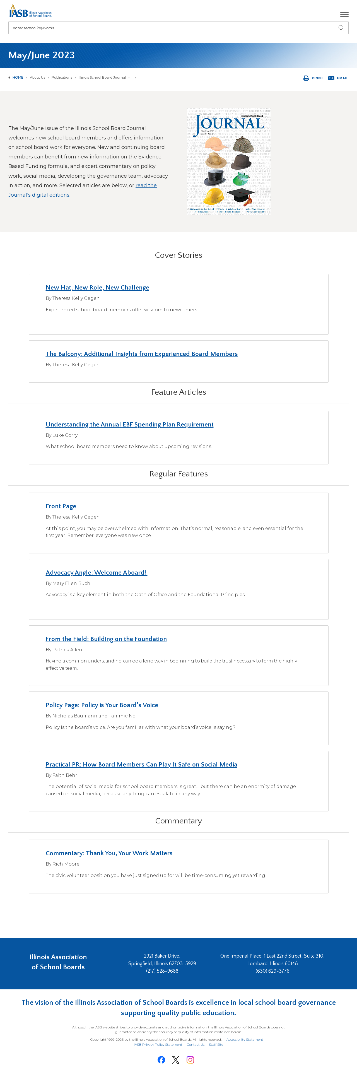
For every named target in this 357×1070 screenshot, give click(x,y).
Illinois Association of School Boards (58, 963)
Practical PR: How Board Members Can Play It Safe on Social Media (143, 764)
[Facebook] (161, 1058)
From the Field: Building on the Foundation (107, 639)
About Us (37, 77)
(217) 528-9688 (165, 971)
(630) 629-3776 (273, 971)
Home (18, 77)
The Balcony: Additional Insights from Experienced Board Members (143, 354)
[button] (344, 14)
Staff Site (216, 1043)
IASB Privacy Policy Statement (157, 1043)
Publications (62, 77)
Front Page (61, 506)
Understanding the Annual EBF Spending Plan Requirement (131, 424)
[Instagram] (190, 1058)
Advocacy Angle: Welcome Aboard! (98, 572)
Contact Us (195, 1043)
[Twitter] (175, 1058)
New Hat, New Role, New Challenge (98, 287)
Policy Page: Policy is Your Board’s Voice (103, 705)
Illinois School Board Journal (102, 77)
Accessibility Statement (244, 1039)
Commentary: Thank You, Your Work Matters (110, 853)
